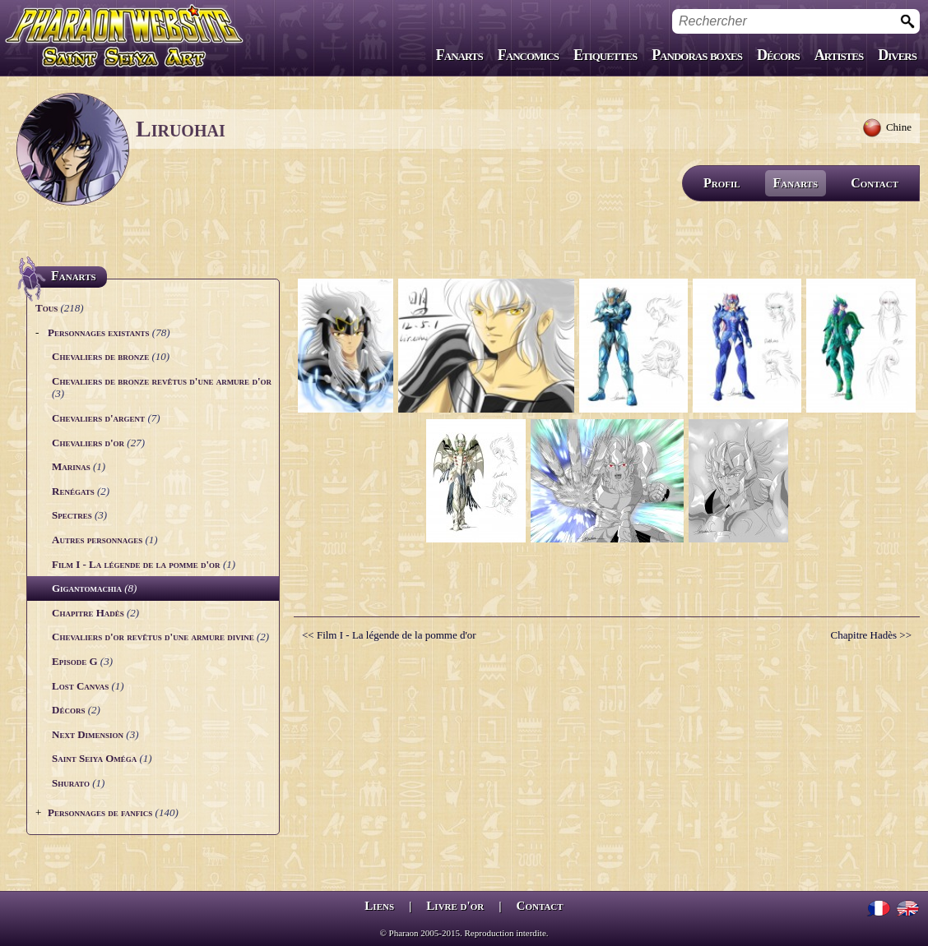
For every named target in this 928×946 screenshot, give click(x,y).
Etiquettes (605, 55)
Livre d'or (455, 905)
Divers (897, 55)
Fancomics (528, 55)
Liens (379, 905)
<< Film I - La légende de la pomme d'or (389, 635)
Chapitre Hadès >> (871, 635)
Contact (874, 183)
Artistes (838, 55)
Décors (778, 55)
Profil (721, 183)
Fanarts (459, 55)
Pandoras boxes (697, 55)
